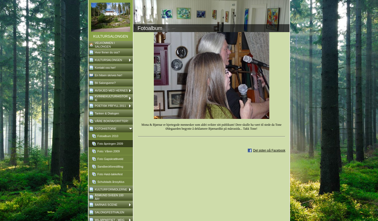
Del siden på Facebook (269, 150)
